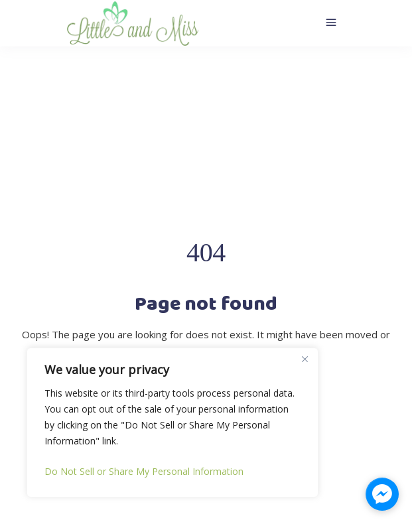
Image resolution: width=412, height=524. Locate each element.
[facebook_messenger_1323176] (382, 494)
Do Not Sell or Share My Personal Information (143, 471)
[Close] (304, 359)
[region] (172, 422)
